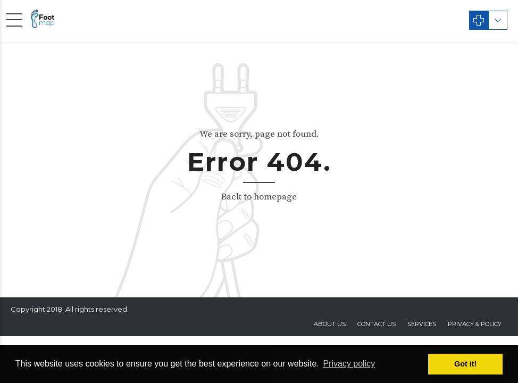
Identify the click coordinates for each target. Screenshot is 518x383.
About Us (330, 324)
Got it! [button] (465, 364)
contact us (376, 324)
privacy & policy (475, 324)
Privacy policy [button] (349, 363)
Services (421, 324)
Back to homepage (259, 197)
